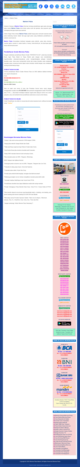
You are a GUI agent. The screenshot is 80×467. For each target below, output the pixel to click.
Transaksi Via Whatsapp (62, 450)
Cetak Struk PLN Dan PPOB (63, 441)
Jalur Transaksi (57, 14)
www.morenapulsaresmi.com (64, 88)
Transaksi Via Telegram (62, 451)
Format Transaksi (30, 14)
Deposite (20, 14)
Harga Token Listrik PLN (62, 429)
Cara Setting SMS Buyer (62, 438)
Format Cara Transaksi (62, 420)
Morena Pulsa (56, 461)
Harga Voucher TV (60, 432)
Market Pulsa (28, 21)
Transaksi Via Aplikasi (61, 448)
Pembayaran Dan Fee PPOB (63, 434)
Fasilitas (48, 14)
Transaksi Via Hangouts (62, 453)
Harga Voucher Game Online (63, 431)
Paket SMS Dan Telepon (62, 424)
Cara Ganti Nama (60, 446)
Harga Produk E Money (62, 427)
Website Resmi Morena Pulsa (63, 415)
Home (5, 14)
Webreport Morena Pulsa (62, 443)
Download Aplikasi (69, 14)
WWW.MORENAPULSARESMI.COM (44, 465)
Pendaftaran (12, 14)
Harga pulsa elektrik (61, 422)
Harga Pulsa (40, 14)
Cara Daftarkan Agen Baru (63, 436)
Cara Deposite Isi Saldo (62, 419)
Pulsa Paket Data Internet (63, 426)
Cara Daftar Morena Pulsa (62, 417)
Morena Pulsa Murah (35, 461)
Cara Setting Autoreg (61, 439)
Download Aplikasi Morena (63, 445)
